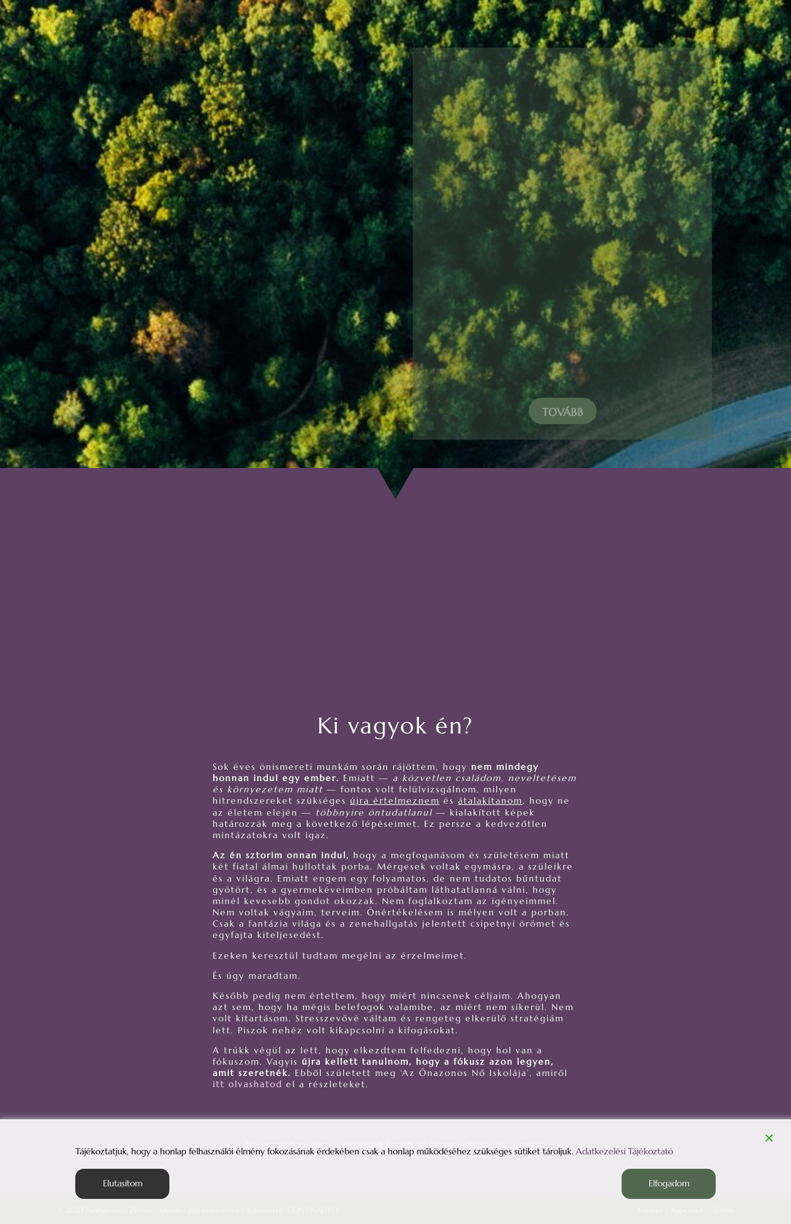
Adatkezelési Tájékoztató (624, 1151)
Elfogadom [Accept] (669, 1183)
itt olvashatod (247, 1084)
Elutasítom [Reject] (122, 1183)
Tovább (562, 412)
